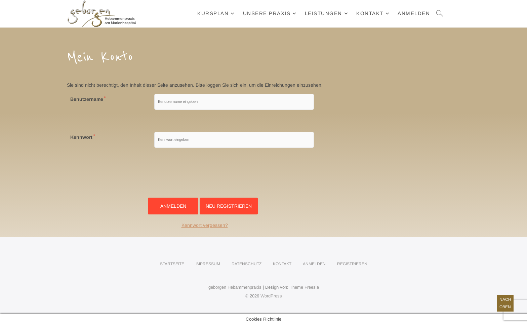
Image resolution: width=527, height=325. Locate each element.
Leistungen (323, 13)
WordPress (271, 295)
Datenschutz (246, 263)
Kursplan (213, 13)
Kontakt (369, 13)
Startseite (172, 263)
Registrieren (352, 263)
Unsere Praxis (267, 13)
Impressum (208, 263)
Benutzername (88, 99)
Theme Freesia (304, 287)
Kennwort (82, 137)
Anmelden (414, 13)
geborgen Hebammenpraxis (234, 287)
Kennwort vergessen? (204, 225)
